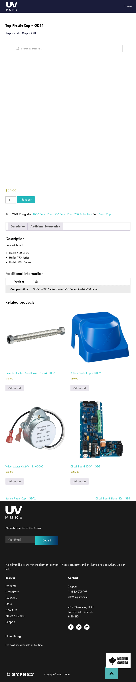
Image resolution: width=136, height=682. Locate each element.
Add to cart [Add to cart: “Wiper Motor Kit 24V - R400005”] (14, 481)
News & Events (14, 616)
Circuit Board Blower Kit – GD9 (113, 498)
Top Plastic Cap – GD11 (22, 33)
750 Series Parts (83, 214)
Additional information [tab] (45, 226)
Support (10, 622)
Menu (127, 6)
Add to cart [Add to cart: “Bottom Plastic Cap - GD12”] (79, 388)
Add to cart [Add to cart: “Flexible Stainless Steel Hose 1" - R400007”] (14, 388)
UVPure (11, 6)
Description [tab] (18, 226)
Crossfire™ (12, 592)
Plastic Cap (105, 214)
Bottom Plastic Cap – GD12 (20, 498)
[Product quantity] (10, 199)
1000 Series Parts (43, 214)
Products (10, 586)
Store (8, 604)
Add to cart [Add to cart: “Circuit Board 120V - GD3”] (79, 481)
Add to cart (26, 199)
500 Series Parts (63, 214)
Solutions (11, 598)
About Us (11, 610)
